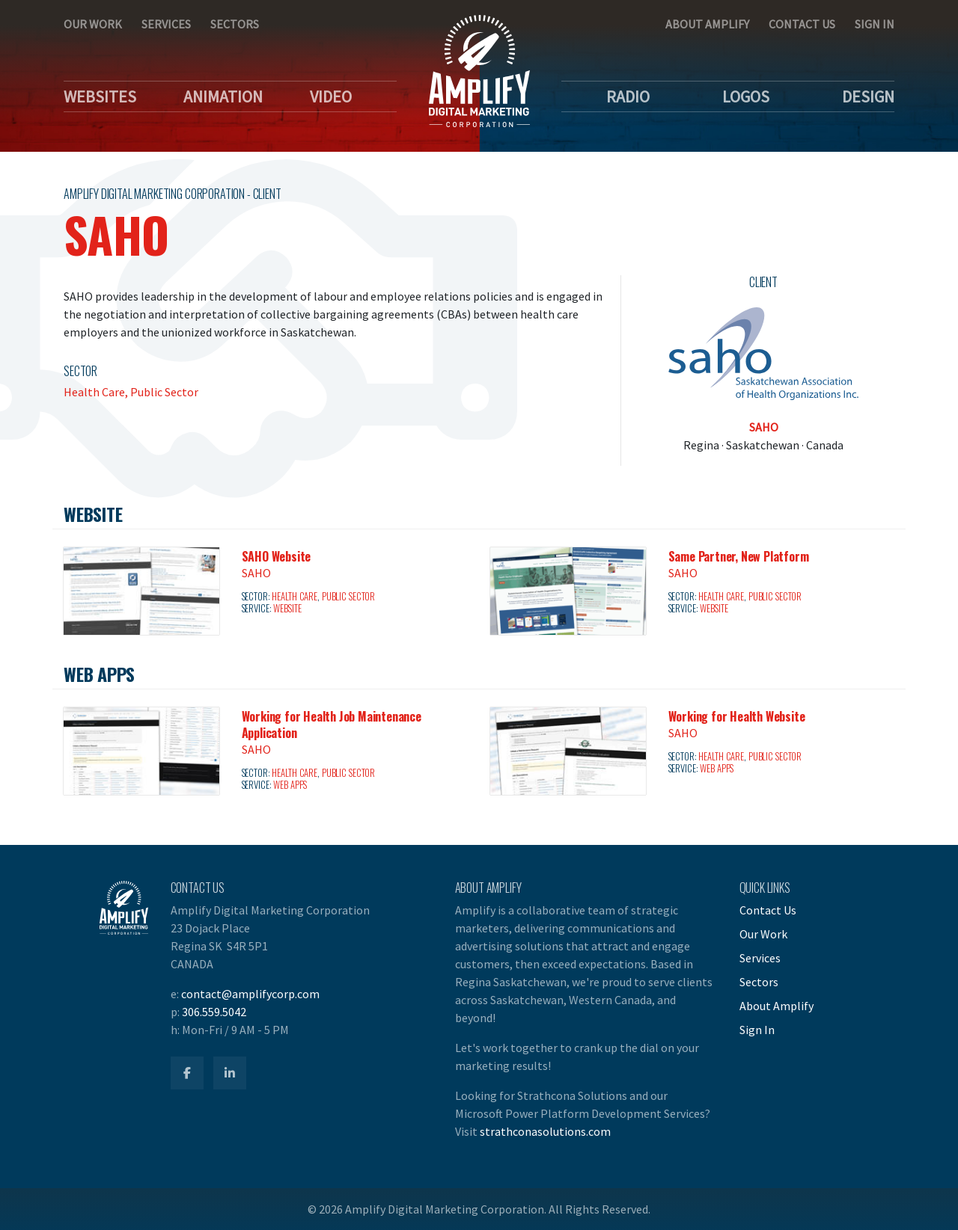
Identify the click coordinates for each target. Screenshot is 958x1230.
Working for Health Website (736, 716)
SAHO (763, 426)
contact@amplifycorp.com (250, 993)
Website (287, 608)
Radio (628, 96)
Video (331, 96)
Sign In (874, 23)
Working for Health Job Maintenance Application (331, 724)
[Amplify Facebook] (187, 1073)
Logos (745, 96)
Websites (100, 96)
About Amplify (707, 23)
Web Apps (290, 785)
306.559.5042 (214, 1011)
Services (166, 23)
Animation (223, 96)
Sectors (234, 23)
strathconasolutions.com (545, 1131)
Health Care (294, 596)
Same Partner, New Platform (738, 556)
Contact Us (802, 23)
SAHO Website (276, 556)
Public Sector (164, 391)
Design (868, 96)
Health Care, (97, 391)
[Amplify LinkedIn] (229, 1073)
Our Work (93, 23)
